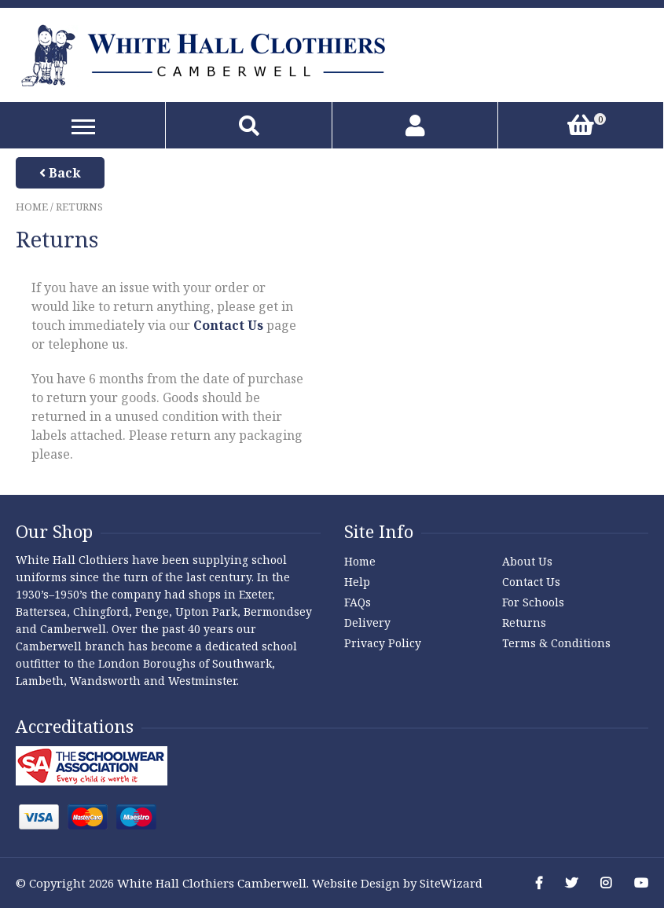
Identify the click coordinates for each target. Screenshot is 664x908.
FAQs (357, 602)
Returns (524, 622)
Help (357, 581)
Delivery (367, 622)
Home (32, 207)
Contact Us (228, 325)
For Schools (533, 602)
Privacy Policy (382, 642)
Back (60, 172)
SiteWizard (451, 883)
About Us (527, 561)
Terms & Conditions (556, 642)
